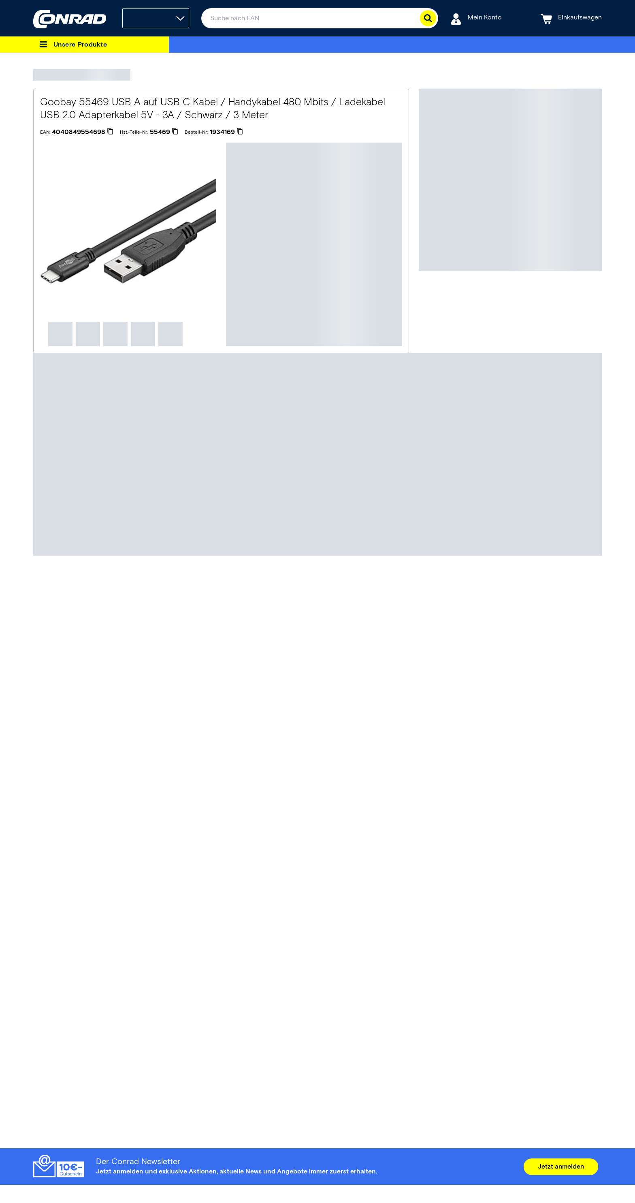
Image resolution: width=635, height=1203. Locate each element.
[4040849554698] (82, 132)
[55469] (164, 132)
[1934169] (226, 132)
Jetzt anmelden (561, 1166)
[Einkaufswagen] (571, 18)
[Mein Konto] (476, 18)
